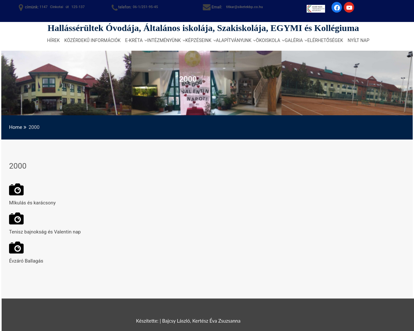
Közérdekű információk (92, 40)
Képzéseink (198, 40)
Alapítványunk (234, 40)
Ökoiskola (268, 40)
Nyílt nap (358, 40)
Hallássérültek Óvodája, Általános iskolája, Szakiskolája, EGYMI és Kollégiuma (203, 28)
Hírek (53, 40)
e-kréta (134, 40)
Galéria (294, 40)
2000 (18, 166)
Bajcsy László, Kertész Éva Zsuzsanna (201, 321)
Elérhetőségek (325, 40)
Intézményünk (164, 40)
